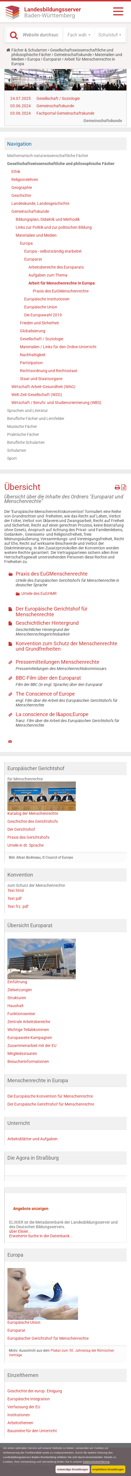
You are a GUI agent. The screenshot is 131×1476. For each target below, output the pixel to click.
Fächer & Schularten (29, 50)
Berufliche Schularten (26, 442)
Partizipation (31, 362)
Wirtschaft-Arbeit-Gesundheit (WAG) (43, 386)
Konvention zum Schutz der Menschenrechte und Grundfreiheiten (66, 646)
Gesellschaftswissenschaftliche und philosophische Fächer (60, 163)
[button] (79, 35)
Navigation (19, 144)
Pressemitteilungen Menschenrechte (57, 662)
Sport (12, 458)
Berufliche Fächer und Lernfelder (35, 418)
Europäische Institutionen (46, 299)
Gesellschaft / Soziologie (58, 98)
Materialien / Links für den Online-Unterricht (58, 347)
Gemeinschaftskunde (73, 54)
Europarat (52, 59)
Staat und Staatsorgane (41, 378)
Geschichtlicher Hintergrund (47, 623)
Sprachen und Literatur (27, 410)
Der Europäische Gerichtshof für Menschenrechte (51, 611)
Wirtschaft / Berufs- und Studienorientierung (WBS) (56, 402)
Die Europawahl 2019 (43, 315)
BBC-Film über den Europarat (48, 678)
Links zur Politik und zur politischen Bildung (54, 227)
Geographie (21, 187)
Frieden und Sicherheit (39, 323)
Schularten (16, 450)
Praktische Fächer (23, 434)
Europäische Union (40, 307)
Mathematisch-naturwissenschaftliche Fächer (47, 155)
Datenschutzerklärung (96, 1461)
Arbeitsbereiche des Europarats (56, 267)
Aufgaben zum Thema (47, 275)
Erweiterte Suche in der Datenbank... (41, 1236)
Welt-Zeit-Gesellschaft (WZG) (36, 394)
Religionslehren (24, 179)
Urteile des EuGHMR (39, 593)
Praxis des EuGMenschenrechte (61, 291)
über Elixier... (20, 1231)
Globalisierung (32, 331)
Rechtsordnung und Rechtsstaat (48, 370)
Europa (33, 59)
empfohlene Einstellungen (108, 1469)
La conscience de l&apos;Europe (52, 714)
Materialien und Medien (36, 235)
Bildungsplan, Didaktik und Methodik (48, 219)
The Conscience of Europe (45, 694)
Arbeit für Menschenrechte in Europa (61, 283)
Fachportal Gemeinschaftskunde (65, 113)
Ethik (15, 171)
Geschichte (21, 195)
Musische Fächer (22, 426)
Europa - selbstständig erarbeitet (53, 251)
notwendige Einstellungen (72, 1469)
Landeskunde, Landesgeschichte (40, 203)
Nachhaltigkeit (33, 354)
